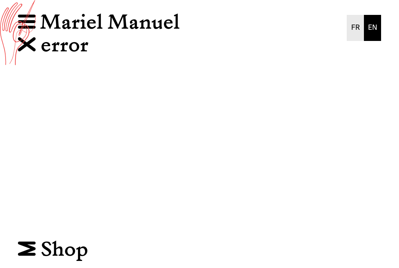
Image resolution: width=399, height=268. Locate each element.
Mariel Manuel (110, 23)
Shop (53, 250)
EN (372, 27)
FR (355, 27)
